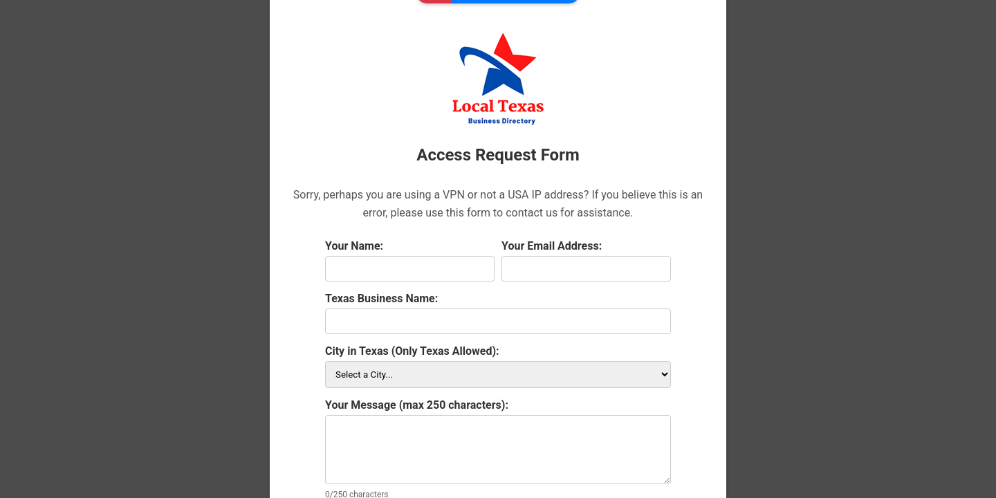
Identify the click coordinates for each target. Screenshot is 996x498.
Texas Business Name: (381, 298)
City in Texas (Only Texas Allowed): (412, 351)
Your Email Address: (551, 245)
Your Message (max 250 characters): (416, 405)
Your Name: (354, 245)
